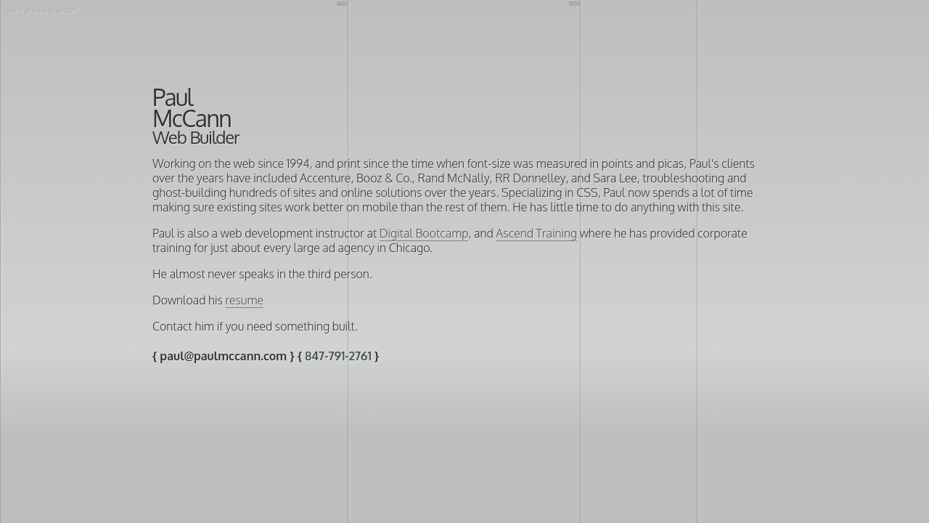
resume (245, 300)
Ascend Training (536, 233)
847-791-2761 (338, 356)
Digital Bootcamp (424, 233)
